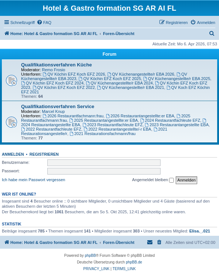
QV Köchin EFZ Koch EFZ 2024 (52, 83)
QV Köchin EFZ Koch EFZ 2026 (74, 74)
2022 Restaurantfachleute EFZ (51, 129)
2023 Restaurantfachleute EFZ (112, 125)
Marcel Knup (53, 111)
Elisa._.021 (199, 231)
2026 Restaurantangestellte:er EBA (140, 116)
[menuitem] (44, 22)
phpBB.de (134, 262)
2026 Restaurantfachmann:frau (73, 116)
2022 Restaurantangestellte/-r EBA (117, 129)
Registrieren (44, 154)
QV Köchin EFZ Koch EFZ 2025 (109, 78)
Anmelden (13, 154)
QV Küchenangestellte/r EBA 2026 (140, 74)
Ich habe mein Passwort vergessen (33, 179)
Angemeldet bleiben (153, 180)
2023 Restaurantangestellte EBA (177, 125)
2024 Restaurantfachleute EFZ (170, 120)
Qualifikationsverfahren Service (57, 106)
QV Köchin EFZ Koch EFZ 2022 (64, 87)
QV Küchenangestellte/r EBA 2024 (119, 83)
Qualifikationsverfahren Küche (56, 65)
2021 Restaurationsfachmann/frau (103, 133)
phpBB (90, 255)
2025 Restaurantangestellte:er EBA (103, 120)
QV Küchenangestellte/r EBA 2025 (176, 78)
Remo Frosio (53, 70)
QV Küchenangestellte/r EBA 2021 (130, 87)
